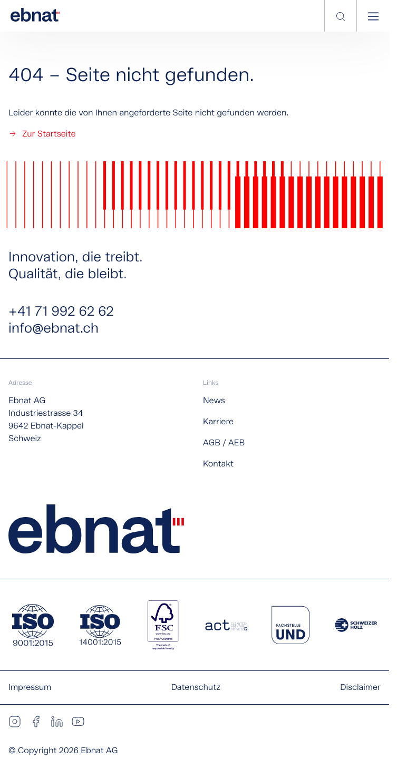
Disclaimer (360, 687)
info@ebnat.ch (53, 329)
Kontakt (218, 464)
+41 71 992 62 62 (61, 312)
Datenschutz (195, 687)
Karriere (218, 421)
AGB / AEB (224, 443)
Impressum (29, 687)
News (214, 400)
